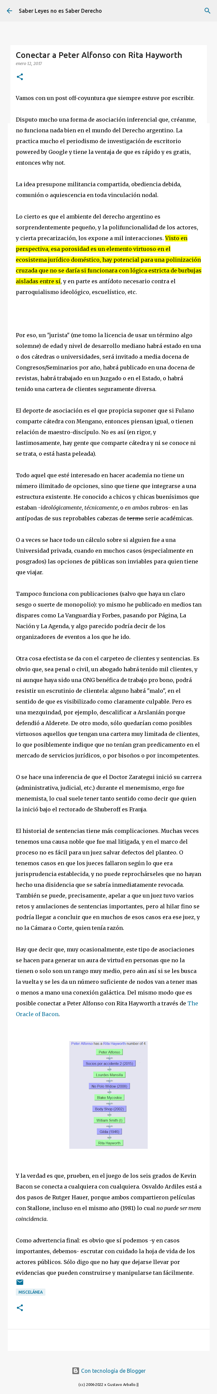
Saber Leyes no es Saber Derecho (60, 11)
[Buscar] (208, 11)
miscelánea (31, 1292)
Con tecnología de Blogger (109, 1371)
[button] (20, 77)
